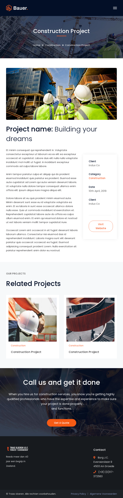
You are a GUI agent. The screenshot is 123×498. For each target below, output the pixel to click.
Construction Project (26, 352)
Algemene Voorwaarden (103, 493)
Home (36, 45)
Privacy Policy (78, 493)
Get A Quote (61, 423)
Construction (53, 45)
